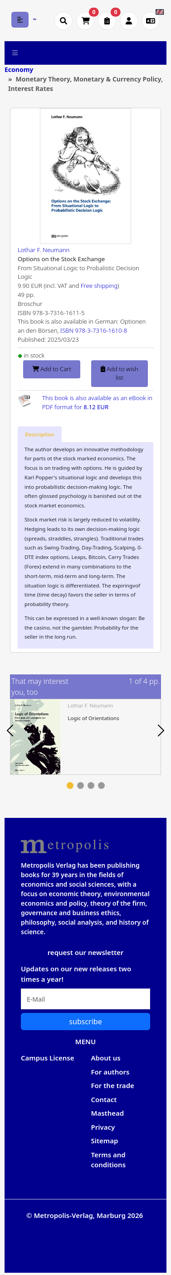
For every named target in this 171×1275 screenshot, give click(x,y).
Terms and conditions (108, 1160)
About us (106, 1057)
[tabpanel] (85, 736)
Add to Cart (51, 369)
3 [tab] (91, 785)
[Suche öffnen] (63, 21)
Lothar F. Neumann (43, 250)
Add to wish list (119, 373)
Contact (104, 1099)
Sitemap (104, 1140)
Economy (19, 69)
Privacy (103, 1127)
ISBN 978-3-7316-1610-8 (93, 330)
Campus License (47, 1057)
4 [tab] (101, 785)
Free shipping (99, 286)
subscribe (85, 1022)
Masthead (107, 1112)
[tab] (40, 434)
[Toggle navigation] (15, 53)
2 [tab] (80, 785)
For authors (110, 1071)
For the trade (112, 1085)
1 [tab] (70, 785)
